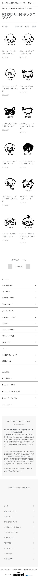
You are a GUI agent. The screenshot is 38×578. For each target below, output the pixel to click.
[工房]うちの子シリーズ (9, 355)
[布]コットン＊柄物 (8, 336)
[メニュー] (35, 3)
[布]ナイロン (6, 342)
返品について (8, 516)
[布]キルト (5, 323)
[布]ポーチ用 (6, 291)
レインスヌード (7, 405)
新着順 (34, 26)
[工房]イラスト (11, 8)
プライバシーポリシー (11, 532)
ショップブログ (9, 538)
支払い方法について (10, 522)
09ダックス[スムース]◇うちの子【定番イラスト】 (10, 198)
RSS (5, 543)
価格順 (27, 26)
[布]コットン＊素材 (8, 329)
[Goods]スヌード (7, 304)
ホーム (3, 8)
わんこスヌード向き (8, 385)
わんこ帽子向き (7, 378)
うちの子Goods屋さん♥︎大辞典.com (11, 3)
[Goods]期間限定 (7, 285)
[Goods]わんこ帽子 (8, 298)
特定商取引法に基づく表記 (12, 527)
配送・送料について (10, 511)
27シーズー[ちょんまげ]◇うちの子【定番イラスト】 (27, 236)
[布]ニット (5, 348)
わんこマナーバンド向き (10, 398)
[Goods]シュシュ (7, 311)
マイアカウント (9, 548)
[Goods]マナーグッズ (9, 317)
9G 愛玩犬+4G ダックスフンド (25, 8)
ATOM (10, 543)
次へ (28, 266)
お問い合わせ (8, 559)
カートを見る (8, 554)
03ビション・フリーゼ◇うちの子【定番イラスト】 (10, 88)
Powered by (19, 574)
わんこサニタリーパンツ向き (11, 391)
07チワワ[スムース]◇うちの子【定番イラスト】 (27, 126)
